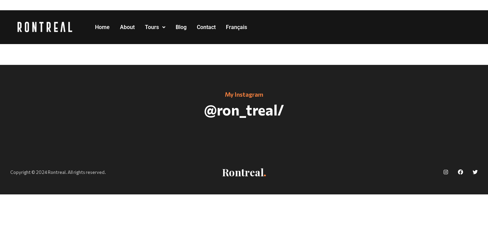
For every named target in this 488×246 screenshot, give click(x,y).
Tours (155, 27)
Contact (206, 27)
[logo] (45, 27)
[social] (445, 172)
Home (102, 27)
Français (236, 27)
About (127, 27)
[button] (155, 27)
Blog (181, 27)
